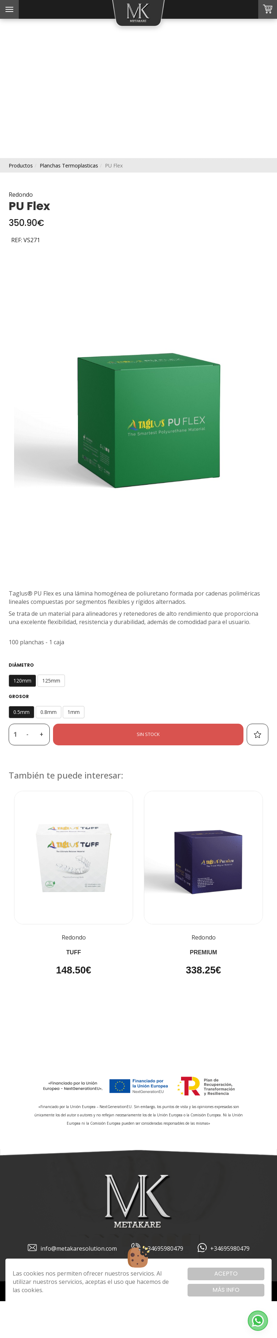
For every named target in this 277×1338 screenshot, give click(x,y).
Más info (225, 1290)
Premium (203, 952)
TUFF (73, 952)
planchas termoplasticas (69, 165)
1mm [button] (73, 712)
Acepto (226, 1273)
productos (21, 165)
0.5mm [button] (21, 712)
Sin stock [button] (148, 734)
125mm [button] (51, 680)
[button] (258, 1320)
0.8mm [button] (48, 712)
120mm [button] (22, 680)
